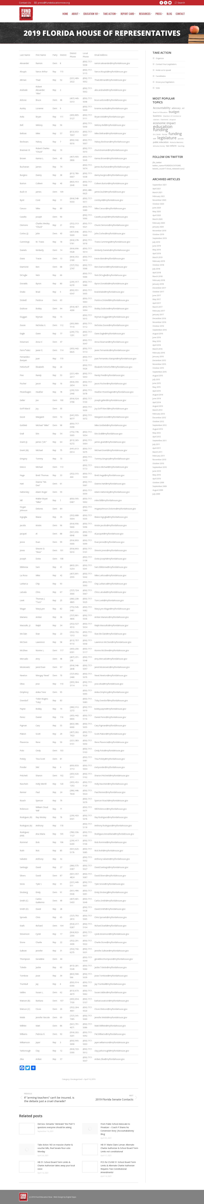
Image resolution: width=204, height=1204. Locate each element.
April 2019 (157, 253)
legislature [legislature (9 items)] (167, 137)
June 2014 (157, 398)
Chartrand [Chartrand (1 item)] (164, 120)
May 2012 (157, 433)
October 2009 (158, 482)
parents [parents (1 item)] (180, 139)
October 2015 (158, 368)
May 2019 (157, 249)
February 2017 (159, 310)
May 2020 (157, 211)
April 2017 (157, 303)
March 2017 (157, 307)
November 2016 (159, 322)
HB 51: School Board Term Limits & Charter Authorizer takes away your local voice (56, 1165)
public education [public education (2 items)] (161, 142)
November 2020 (159, 200)
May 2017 (157, 299)
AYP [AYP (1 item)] (183, 108)
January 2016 (158, 356)
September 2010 (160, 467)
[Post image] (27, 1128)
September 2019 (160, 238)
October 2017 (158, 291)
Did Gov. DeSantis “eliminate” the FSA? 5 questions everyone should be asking (56, 1126)
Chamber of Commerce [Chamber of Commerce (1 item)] (172, 116)
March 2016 (157, 349)
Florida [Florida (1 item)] (164, 134)
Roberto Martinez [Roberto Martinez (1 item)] (176, 142)
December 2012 (159, 417)
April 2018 (157, 272)
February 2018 (159, 280)
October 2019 (158, 234)
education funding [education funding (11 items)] (162, 128)
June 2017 (157, 295)
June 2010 (157, 471)
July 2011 (156, 444)
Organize (160, 58)
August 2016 (158, 333)
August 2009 (158, 490)
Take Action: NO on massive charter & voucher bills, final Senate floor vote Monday (55, 1148)
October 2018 (158, 265)
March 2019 (157, 257)
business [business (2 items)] (157, 115)
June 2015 (157, 383)
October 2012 (158, 421)
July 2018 (156, 268)
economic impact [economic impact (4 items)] (164, 123)
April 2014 (157, 402)
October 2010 (158, 463)
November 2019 (159, 230)
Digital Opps (71, 1197)
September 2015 (160, 371)
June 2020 (157, 207)
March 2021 (157, 192)
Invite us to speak (163, 70)
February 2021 (159, 196)
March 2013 (157, 410)
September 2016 (160, 329)
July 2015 (156, 379)
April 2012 (157, 436)
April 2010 (157, 478)
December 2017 (159, 288)
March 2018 (157, 276)
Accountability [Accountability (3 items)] (161, 107)
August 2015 (158, 375)
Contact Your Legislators (166, 64)
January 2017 (158, 314)
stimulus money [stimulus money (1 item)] (159, 146)
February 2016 (159, 352)
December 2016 (159, 318)
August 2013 (158, 406)
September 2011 (160, 440)
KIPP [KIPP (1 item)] (154, 139)
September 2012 (160, 425)
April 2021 (157, 188)
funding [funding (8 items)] (175, 133)
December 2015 (159, 360)
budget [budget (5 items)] (174, 111)
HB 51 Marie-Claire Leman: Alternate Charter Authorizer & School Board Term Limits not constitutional (119, 1148)
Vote (158, 88)
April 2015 (157, 391)
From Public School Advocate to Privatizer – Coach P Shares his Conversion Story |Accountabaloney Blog (117, 1129)
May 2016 (157, 341)
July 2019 (156, 242)
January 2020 (158, 226)
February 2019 (159, 261)
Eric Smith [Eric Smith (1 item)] (157, 134)
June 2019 (157, 246)
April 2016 (157, 345)
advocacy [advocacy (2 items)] (176, 108)
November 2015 (159, 364)
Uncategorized (76, 1079)
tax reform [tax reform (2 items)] (171, 145)
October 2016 (158, 326)
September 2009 (160, 486)
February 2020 (159, 223)
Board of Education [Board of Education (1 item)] (160, 112)
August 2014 (158, 394)
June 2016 (157, 337)
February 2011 (159, 455)
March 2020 (157, 219)
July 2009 (156, 494)
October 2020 (158, 204)
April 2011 (157, 448)
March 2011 (157, 452)
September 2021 (160, 184)
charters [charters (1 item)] (156, 120)
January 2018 (158, 284)
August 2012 (158, 429)
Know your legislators (165, 82)
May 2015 (157, 387)
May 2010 (157, 475)
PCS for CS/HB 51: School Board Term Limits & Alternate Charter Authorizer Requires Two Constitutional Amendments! (118, 1167)
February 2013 (159, 413)
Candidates (161, 76)
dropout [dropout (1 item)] (172, 120)
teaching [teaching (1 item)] (181, 146)
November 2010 (159, 459)
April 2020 (157, 215)
